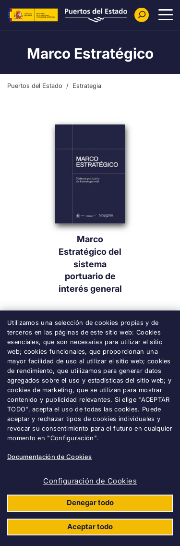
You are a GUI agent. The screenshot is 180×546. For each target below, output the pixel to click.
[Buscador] (141, 15)
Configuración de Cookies (90, 480)
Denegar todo (90, 502)
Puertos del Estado (34, 85)
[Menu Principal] (165, 15)
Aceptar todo (90, 526)
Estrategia (86, 85)
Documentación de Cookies (49, 456)
